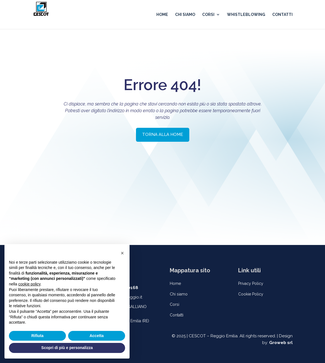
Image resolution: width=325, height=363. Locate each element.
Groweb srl (281, 342)
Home (175, 283)
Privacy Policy (250, 283)
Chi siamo (179, 294)
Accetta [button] (97, 335)
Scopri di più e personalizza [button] (67, 347)
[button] (122, 253)
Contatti (176, 315)
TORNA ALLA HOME (162, 134)
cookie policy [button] (29, 284)
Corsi (174, 304)
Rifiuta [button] (37, 335)
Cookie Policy (250, 294)
